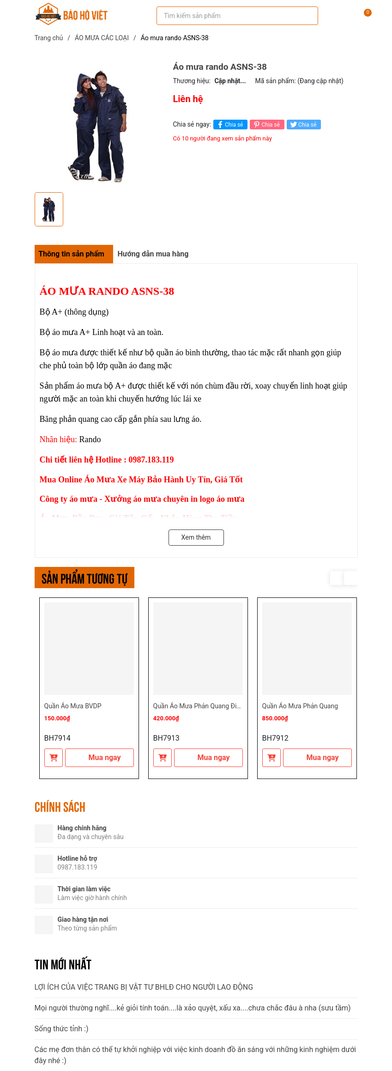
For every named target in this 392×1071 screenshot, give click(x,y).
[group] (99, 125)
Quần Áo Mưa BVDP (73, 706)
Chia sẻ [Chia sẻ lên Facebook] (229, 124)
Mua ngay (99, 757)
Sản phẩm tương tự (84, 577)
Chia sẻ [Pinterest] (265, 124)
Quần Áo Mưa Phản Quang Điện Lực (204, 706)
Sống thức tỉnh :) (62, 1028)
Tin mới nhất (63, 963)
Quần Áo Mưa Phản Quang (300, 706)
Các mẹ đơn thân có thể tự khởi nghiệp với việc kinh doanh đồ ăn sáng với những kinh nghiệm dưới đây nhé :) (195, 1055)
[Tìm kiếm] (305, 15)
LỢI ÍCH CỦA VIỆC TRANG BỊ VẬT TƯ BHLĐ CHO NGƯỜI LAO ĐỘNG (144, 987)
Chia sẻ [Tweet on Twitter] (302, 124)
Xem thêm (196, 537)
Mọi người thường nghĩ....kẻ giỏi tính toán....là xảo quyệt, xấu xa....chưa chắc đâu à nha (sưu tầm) (193, 1008)
